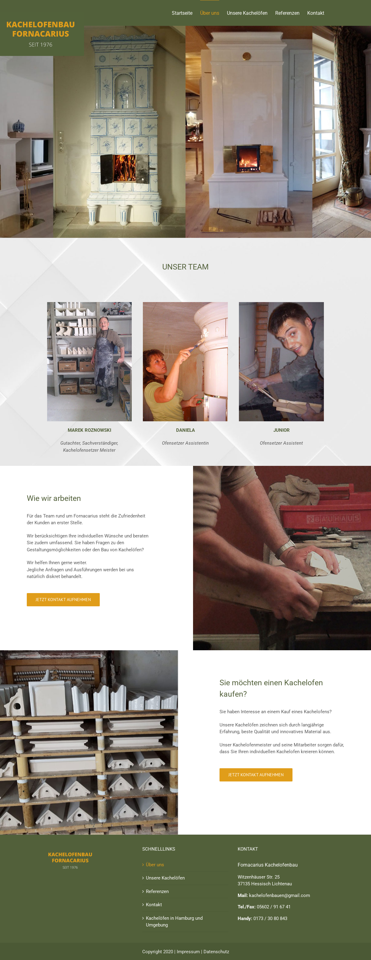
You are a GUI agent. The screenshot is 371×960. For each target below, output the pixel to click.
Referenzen (157, 891)
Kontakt (154, 904)
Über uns (155, 865)
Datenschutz (216, 951)
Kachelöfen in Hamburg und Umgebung (174, 921)
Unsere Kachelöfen (165, 878)
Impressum (188, 951)
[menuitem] (186, 13)
